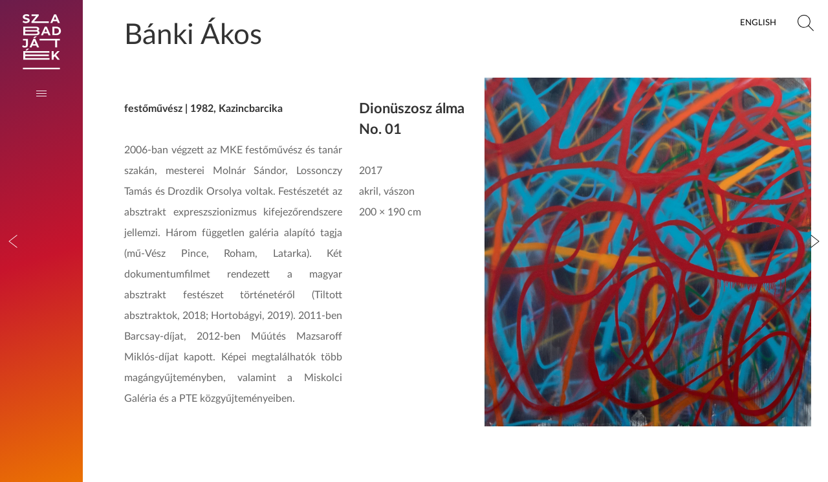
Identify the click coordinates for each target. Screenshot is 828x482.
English (758, 23)
